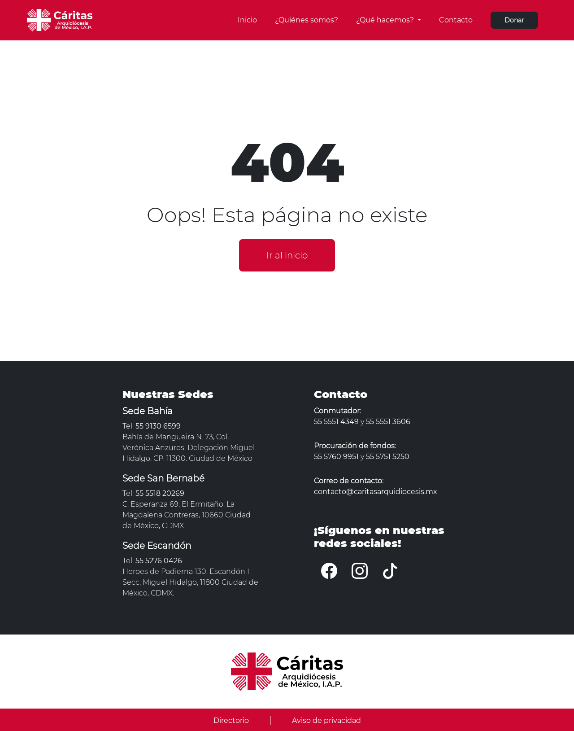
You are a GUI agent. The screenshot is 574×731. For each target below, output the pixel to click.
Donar (514, 20)
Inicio (247, 20)
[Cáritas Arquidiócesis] (59, 19)
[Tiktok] (390, 570)
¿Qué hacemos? (386, 20)
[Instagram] (359, 570)
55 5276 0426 (158, 560)
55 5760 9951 (336, 456)
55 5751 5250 (387, 456)
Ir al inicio (287, 255)
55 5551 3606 (388, 421)
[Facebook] (329, 570)
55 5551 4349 (336, 421)
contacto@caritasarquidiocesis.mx (375, 491)
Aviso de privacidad (326, 720)
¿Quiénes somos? (306, 20)
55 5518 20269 (159, 493)
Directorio (231, 720)
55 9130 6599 (158, 426)
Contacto (456, 20)
